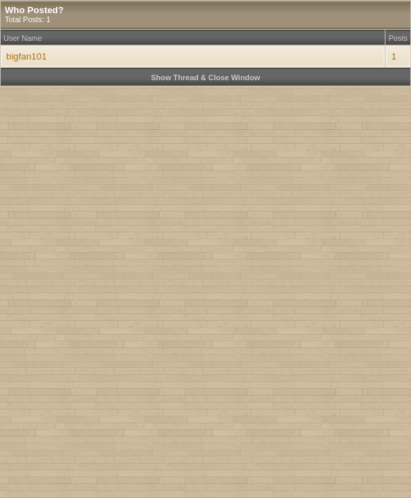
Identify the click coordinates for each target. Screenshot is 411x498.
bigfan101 (26, 56)
